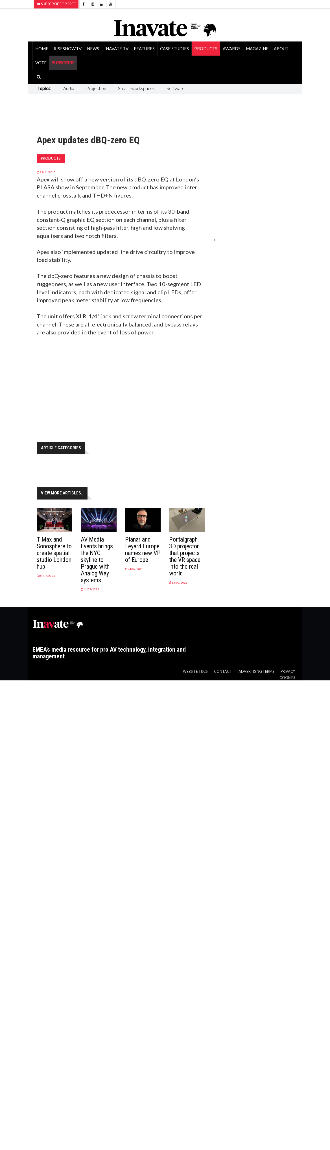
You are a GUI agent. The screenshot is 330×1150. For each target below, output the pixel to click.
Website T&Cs (195, 671)
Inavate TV (116, 48)
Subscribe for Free (56, 4)
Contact (223, 671)
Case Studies (174, 48)
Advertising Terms (256, 671)
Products (205, 48)
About (281, 48)
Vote (41, 62)
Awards (232, 48)
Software (176, 88)
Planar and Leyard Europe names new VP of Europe (143, 549)
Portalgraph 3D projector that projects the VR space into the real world (184, 556)
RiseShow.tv (68, 48)
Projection (96, 88)
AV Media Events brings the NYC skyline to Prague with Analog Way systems (97, 560)
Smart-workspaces (136, 88)
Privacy (288, 671)
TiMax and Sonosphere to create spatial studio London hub (54, 553)
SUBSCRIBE (63, 62)
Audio (68, 88)
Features (144, 48)
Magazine (257, 48)
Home (41, 48)
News (93, 48)
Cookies (287, 678)
